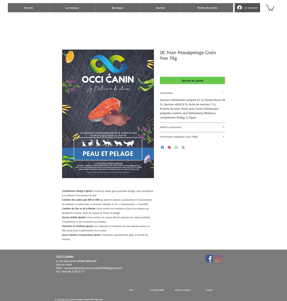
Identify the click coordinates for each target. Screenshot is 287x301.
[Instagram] (218, 258)
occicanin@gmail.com (77, 268)
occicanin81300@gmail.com (106, 268)
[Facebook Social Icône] (209, 258)
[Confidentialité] (157, 290)
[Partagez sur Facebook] (162, 147)
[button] (270, 7)
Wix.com (99, 299)
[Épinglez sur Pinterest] (169, 147)
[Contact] (209, 290)
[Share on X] (183, 147)
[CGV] (131, 290)
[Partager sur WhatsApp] (176, 147)
